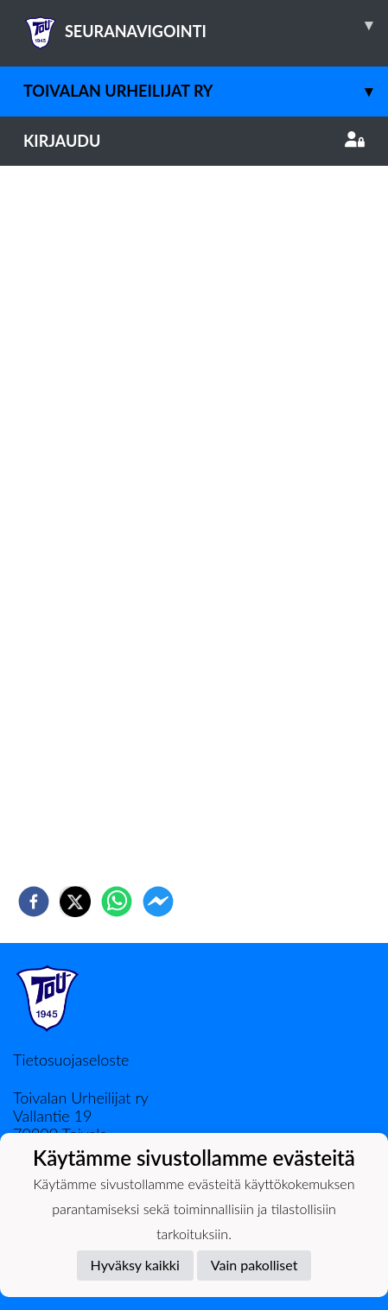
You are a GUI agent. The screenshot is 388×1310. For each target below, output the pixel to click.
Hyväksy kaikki (135, 1264)
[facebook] (33, 901)
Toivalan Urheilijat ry (205, 91)
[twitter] (75, 901)
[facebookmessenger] (158, 901)
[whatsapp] (116, 901)
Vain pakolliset (254, 1264)
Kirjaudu (194, 140)
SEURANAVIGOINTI (205, 25)
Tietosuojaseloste (71, 1059)
